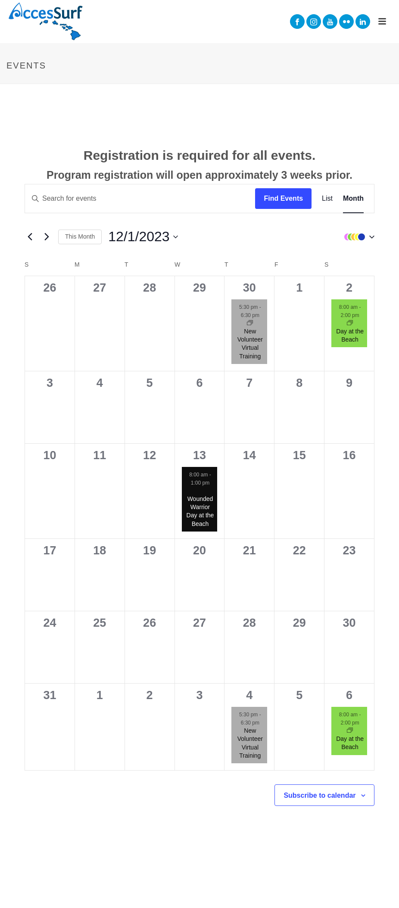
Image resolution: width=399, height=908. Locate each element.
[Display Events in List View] (327, 198)
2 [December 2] (349, 287)
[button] (357, 237)
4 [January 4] (249, 695)
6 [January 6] (349, 695)
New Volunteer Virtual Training (250, 344)
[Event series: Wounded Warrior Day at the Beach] (200, 491)
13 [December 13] (199, 455)
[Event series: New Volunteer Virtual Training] (250, 323)
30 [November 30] (249, 287)
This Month (80, 236)
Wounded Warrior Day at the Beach (200, 511)
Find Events (283, 198)
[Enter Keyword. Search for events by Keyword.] (140, 198)
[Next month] (46, 237)
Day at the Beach (350, 742)
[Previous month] (30, 237)
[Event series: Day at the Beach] (350, 323)
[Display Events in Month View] (353, 198)
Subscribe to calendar (319, 795)
